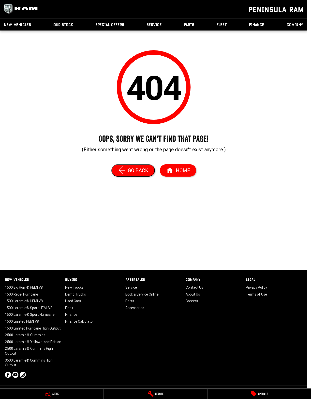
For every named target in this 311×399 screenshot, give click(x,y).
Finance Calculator (79, 321)
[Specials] (259, 394)
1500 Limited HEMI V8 (22, 321)
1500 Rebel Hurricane (21, 294)
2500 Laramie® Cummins (25, 335)
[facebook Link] (8, 375)
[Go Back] (133, 170)
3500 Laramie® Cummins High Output (29, 362)
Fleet (222, 24)
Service (154, 24)
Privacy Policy (256, 287)
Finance (256, 24)
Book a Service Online (142, 294)
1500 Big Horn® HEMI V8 (24, 287)
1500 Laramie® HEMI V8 (24, 301)
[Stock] (52, 394)
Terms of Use (256, 294)
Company (295, 24)
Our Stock (63, 24)
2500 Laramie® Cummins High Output (29, 351)
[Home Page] (178, 170)
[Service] (155, 394)
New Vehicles (17, 24)
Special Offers (109, 24)
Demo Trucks (75, 294)
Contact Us (194, 287)
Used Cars (73, 301)
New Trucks (74, 287)
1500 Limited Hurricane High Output (33, 328)
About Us (193, 294)
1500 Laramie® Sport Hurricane (30, 314)
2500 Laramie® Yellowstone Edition (33, 342)
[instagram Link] (23, 375)
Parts (189, 24)
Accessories (134, 308)
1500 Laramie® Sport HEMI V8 (28, 308)
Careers (192, 301)
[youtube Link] (15, 375)
